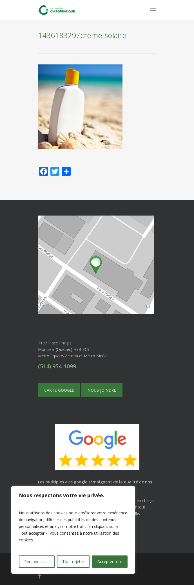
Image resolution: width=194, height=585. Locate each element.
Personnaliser (36, 561)
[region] (73, 530)
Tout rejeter (73, 561)
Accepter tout (109, 561)
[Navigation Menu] (153, 10)
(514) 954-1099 (57, 366)
